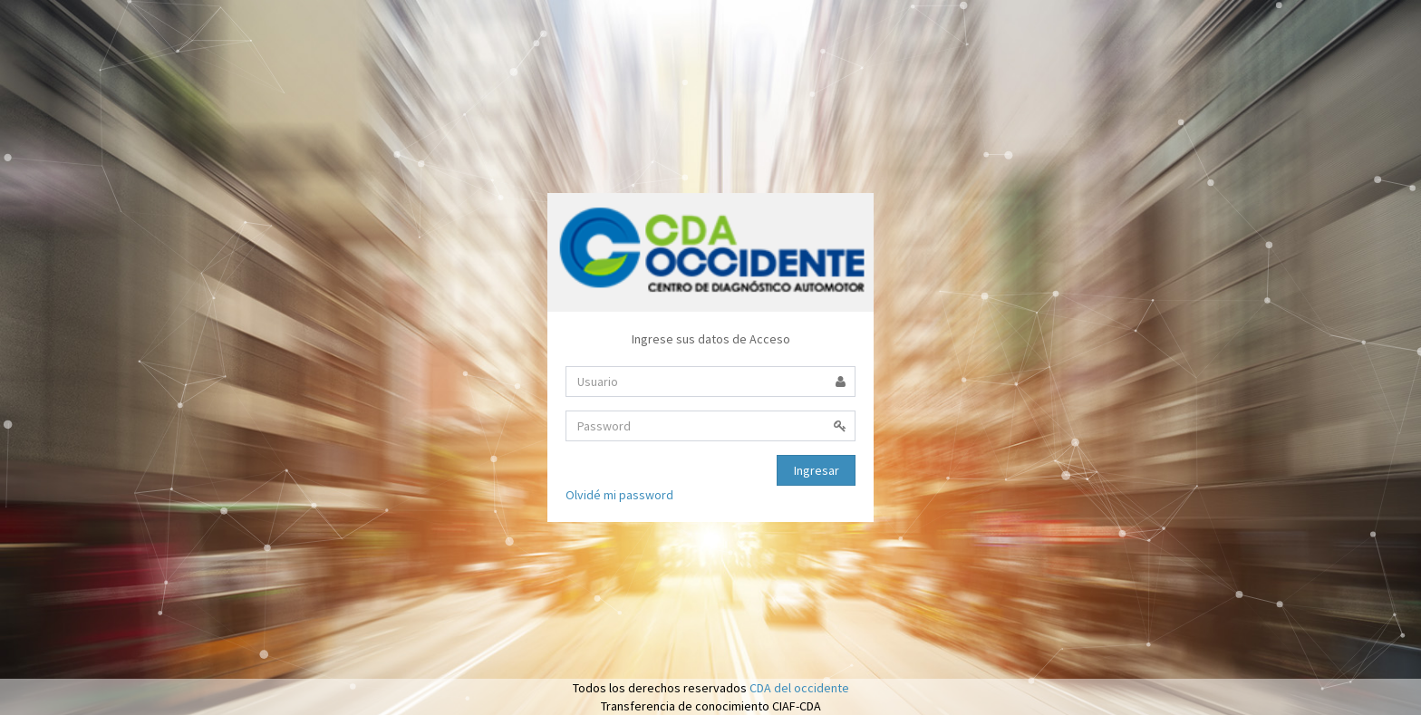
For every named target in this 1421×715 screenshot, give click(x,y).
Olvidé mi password (619, 495)
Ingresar (816, 470)
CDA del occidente (799, 688)
